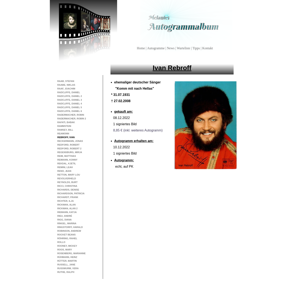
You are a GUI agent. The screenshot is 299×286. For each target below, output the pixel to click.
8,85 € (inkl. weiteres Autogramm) (138, 130)
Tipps (196, 48)
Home (141, 48)
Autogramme (156, 48)
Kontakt (207, 48)
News (171, 48)
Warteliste (184, 48)
